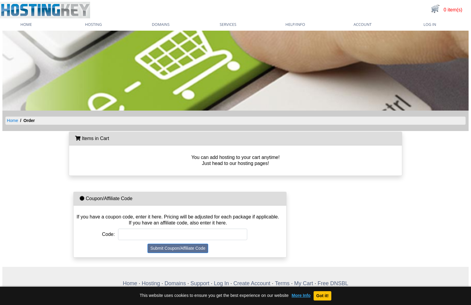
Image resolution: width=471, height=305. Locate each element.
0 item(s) (453, 9)
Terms (282, 283)
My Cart (303, 283)
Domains (160, 24)
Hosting (93, 24)
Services (228, 24)
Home (12, 120)
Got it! (322, 295)
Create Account (251, 283)
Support (199, 283)
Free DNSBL (333, 283)
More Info (301, 295)
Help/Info (295, 24)
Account (363, 24)
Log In (430, 24)
